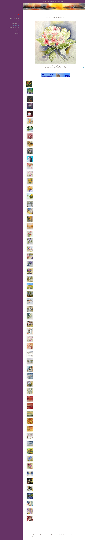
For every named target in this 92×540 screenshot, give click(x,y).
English (18, 14)
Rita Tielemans (46, 1)
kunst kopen (16, 25)
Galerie (17, 21)
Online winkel (15, 23)
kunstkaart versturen (14, 27)
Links (17, 31)
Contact (17, 33)
